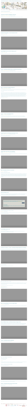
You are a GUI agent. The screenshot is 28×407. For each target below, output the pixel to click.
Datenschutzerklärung (20, 201)
